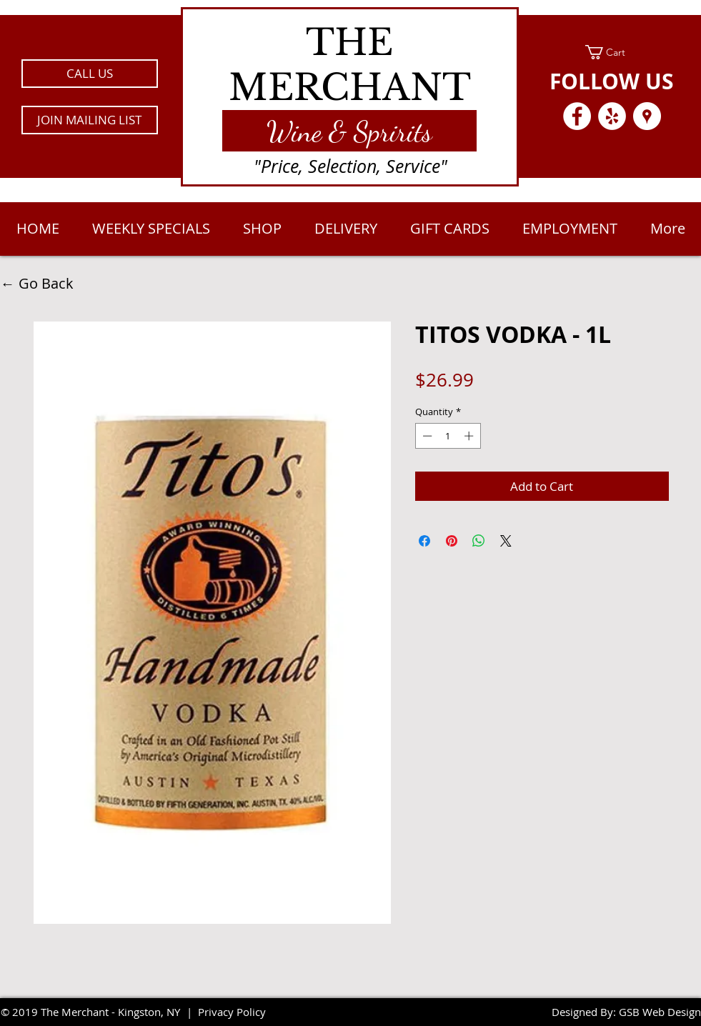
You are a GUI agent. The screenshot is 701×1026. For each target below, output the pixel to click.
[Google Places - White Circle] (647, 116)
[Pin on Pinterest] (451, 540)
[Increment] (470, 436)
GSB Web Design (660, 1012)
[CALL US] (89, 73)
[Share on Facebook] (424, 540)
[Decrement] (425, 436)
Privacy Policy (232, 1012)
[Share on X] (505, 540)
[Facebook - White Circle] (577, 116)
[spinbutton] (448, 436)
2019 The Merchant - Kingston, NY (96, 1012)
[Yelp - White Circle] (612, 116)
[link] (612, 52)
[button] (89, 120)
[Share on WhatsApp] (478, 540)
